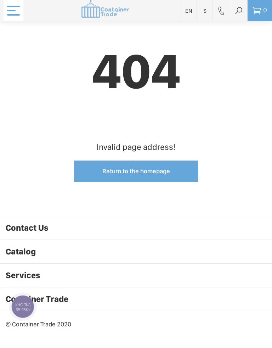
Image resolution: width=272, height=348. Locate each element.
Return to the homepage (136, 171)
